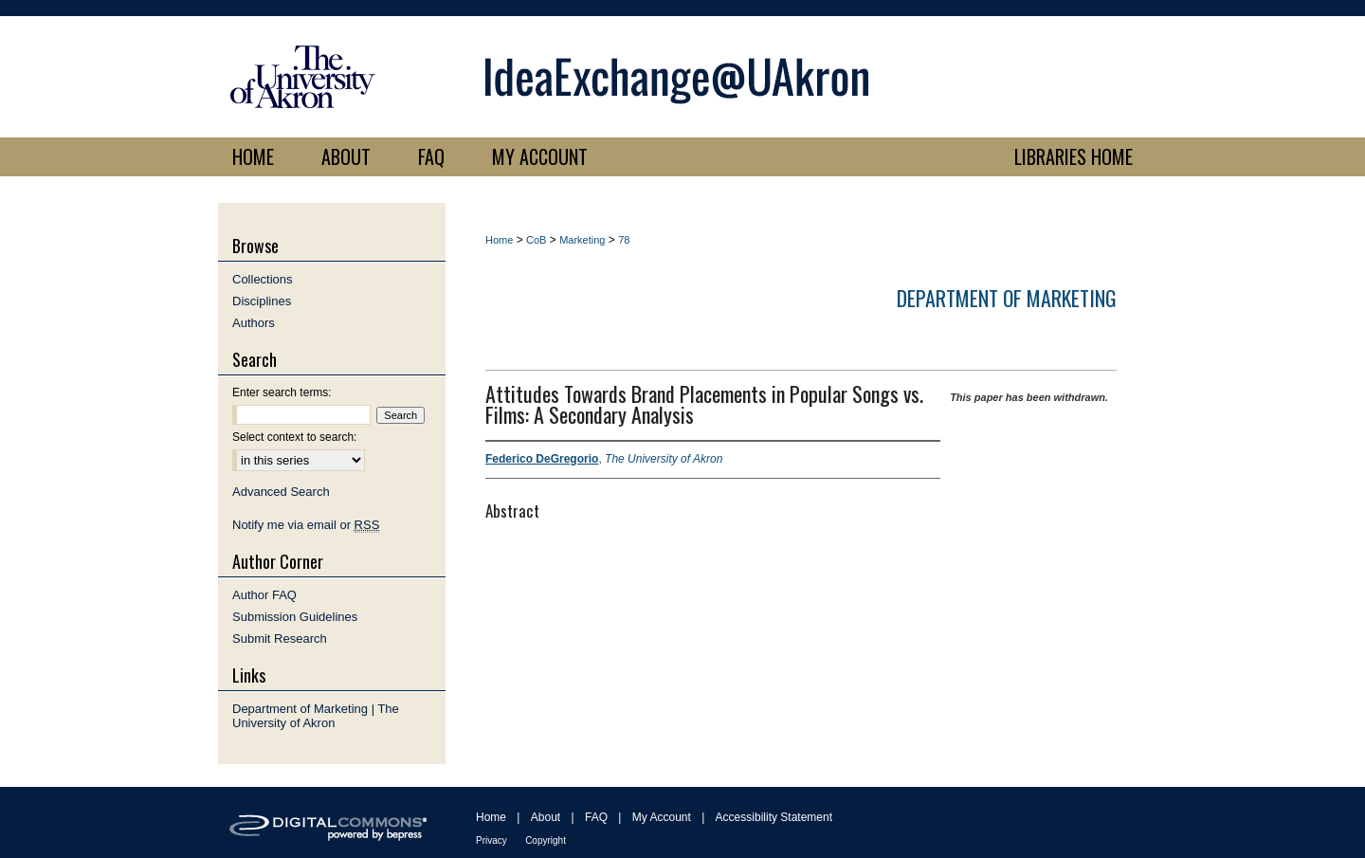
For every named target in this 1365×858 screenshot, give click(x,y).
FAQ (596, 817)
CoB (536, 240)
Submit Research (279, 638)
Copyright (545, 840)
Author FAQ (264, 595)
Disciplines (261, 301)
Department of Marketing (1007, 298)
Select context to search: (294, 437)
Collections (262, 279)
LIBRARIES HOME (1073, 156)
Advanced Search (281, 491)
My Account (661, 817)
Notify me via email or (305, 525)
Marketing (582, 240)
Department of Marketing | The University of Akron (315, 716)
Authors (253, 323)
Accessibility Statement (774, 817)
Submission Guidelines (294, 617)
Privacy (491, 840)
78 (623, 240)
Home (499, 240)
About (545, 817)
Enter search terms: (282, 392)
